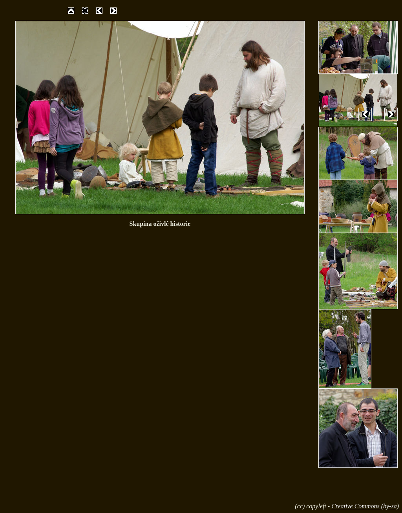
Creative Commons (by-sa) (365, 506)
